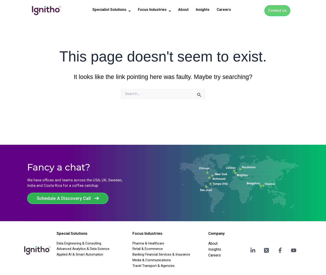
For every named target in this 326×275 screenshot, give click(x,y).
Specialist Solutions (109, 10)
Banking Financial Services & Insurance (161, 254)
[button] (108, 10)
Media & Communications (151, 260)
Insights (206, 9)
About (185, 9)
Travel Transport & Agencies (153, 266)
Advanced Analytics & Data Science (83, 249)
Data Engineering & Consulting (79, 243)
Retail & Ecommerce (147, 249)
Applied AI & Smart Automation (80, 254)
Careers (228, 9)
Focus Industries (155, 10)
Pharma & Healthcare (148, 243)
